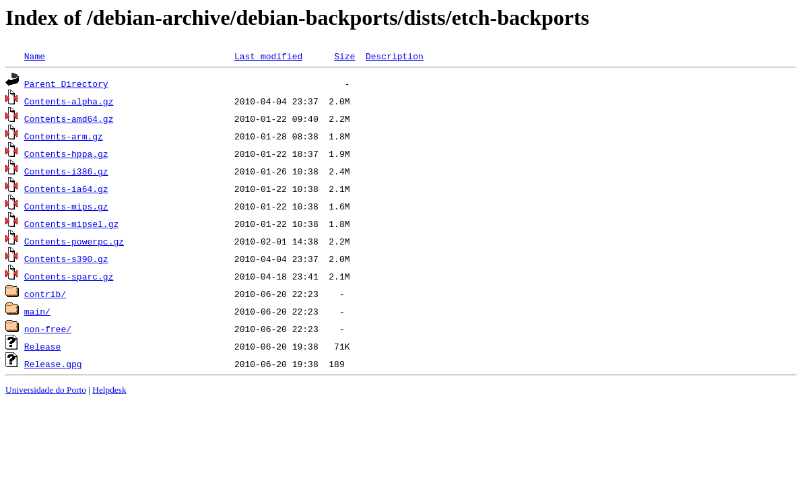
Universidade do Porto (45, 390)
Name (34, 56)
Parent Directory (66, 83)
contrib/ (45, 294)
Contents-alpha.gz (69, 101)
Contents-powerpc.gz (74, 241)
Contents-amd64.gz (69, 118)
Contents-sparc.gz (69, 276)
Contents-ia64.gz (66, 189)
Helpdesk (109, 390)
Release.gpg (53, 364)
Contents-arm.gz (63, 136)
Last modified (268, 56)
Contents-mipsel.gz (71, 224)
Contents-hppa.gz (66, 154)
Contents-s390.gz (66, 259)
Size (344, 56)
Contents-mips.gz (66, 206)
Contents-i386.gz (66, 171)
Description (395, 56)
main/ (37, 311)
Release (42, 346)
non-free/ (47, 329)
